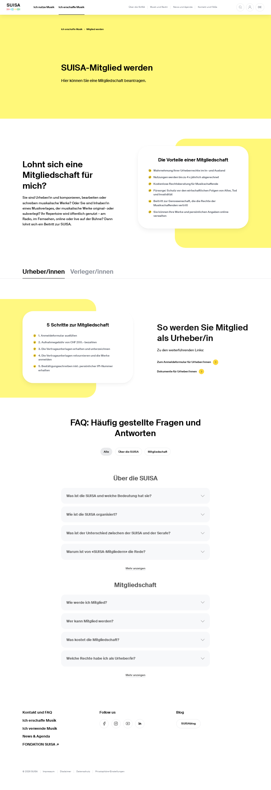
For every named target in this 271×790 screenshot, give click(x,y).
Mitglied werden (95, 29)
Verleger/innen (91, 272)
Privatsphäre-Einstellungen (110, 771)
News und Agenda (183, 7)
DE (260, 7)
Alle (106, 454)
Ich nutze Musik (44, 7)
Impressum (48, 771)
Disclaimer (65, 771)
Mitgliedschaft (157, 454)
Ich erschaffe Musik (71, 7)
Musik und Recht (159, 7)
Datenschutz (83, 771)
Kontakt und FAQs (207, 7)
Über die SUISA (137, 7)
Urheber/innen (44, 272)
